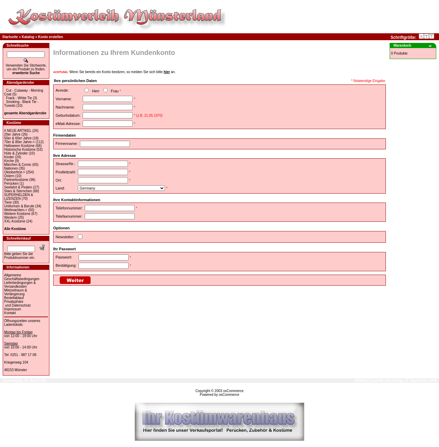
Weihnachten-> (15, 210)
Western (10, 217)
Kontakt (10, 313)
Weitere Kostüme (17, 214)
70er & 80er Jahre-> (19, 142)
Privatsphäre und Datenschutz (17, 303)
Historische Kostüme (20, 149)
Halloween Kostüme (19, 146)
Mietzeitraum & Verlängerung (15, 292)
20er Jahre (12, 134)
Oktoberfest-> (14, 172)
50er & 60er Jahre (18, 138)
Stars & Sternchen (18, 191)
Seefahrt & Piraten (18, 187)
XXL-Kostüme (14, 221)
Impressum (12, 309)
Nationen (11, 168)
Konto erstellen (50, 37)
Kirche (9, 161)
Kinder (9, 157)
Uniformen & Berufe (19, 206)
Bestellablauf (14, 298)
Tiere (8, 202)
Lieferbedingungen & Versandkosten (20, 284)
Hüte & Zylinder (16, 153)
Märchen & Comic (17, 165)
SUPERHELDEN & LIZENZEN (18, 196)
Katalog (28, 37)
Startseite (10, 37)
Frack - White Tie (19, 98)
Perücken (11, 183)
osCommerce (233, 391)
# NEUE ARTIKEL (17, 131)
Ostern (9, 176)
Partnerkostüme (16, 180)
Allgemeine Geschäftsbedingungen (21, 277)
